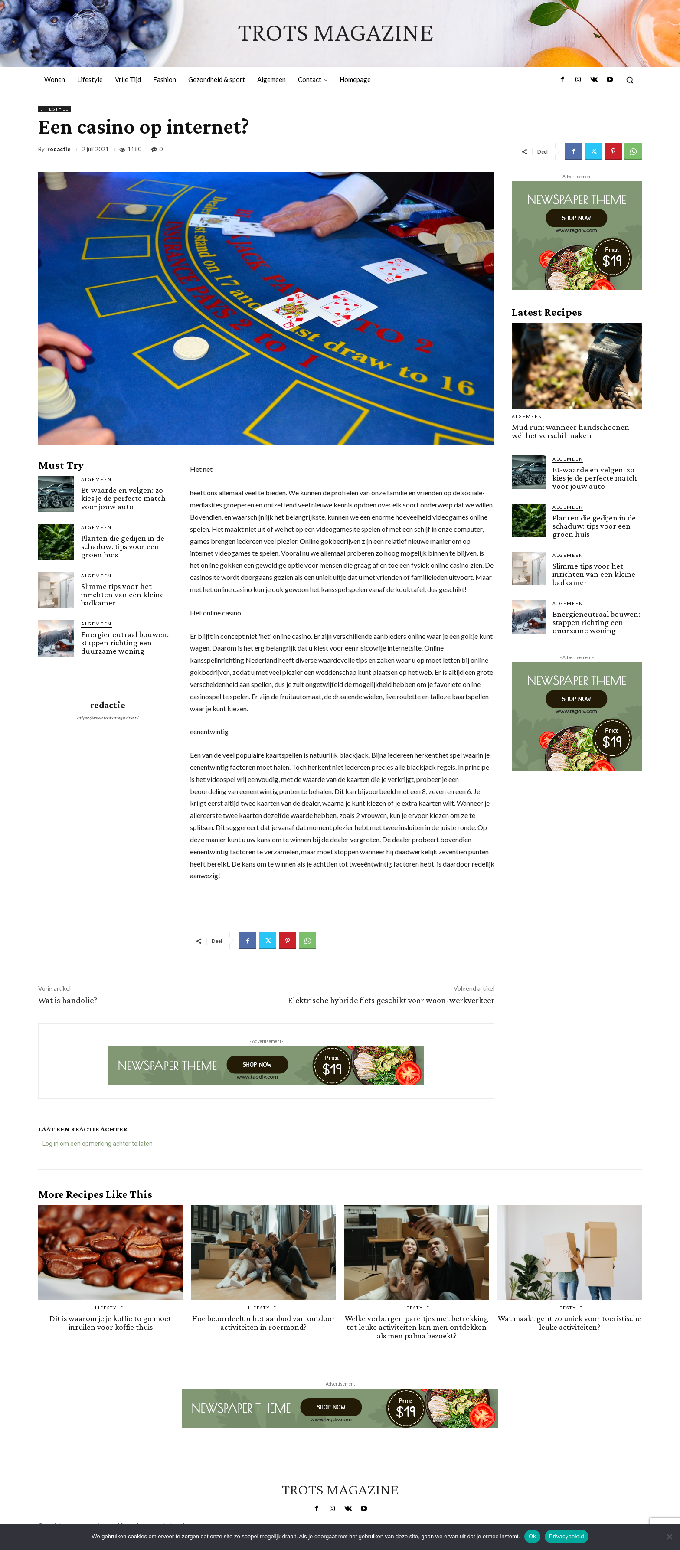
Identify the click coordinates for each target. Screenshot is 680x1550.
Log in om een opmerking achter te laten (97, 1143)
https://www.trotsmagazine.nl (107, 717)
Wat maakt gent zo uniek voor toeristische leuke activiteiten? (570, 1322)
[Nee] (669, 1536)
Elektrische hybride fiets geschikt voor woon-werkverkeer (391, 1000)
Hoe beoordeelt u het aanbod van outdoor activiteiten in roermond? (263, 1322)
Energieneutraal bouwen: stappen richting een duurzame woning (125, 642)
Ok (532, 1536)
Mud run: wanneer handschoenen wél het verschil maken (570, 431)
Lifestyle (54, 109)
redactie (59, 149)
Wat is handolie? (67, 1000)
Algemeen (96, 479)
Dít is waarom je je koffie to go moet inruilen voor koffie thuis (110, 1322)
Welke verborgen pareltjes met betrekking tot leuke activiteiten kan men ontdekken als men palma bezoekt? (416, 1326)
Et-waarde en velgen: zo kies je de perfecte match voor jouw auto (123, 498)
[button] (630, 80)
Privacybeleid (566, 1536)
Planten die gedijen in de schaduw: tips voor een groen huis (122, 546)
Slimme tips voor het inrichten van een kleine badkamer (122, 594)
